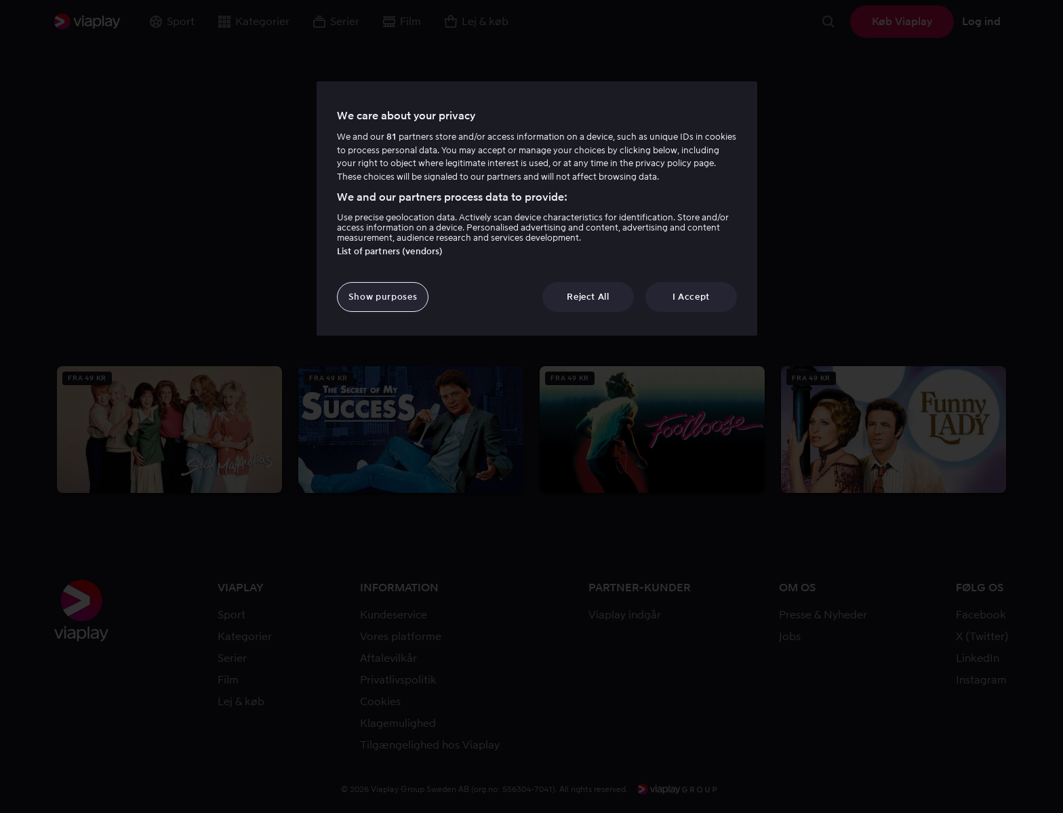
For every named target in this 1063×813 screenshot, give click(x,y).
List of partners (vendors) (390, 251)
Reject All (588, 297)
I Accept (691, 297)
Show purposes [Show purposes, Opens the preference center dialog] (382, 297)
